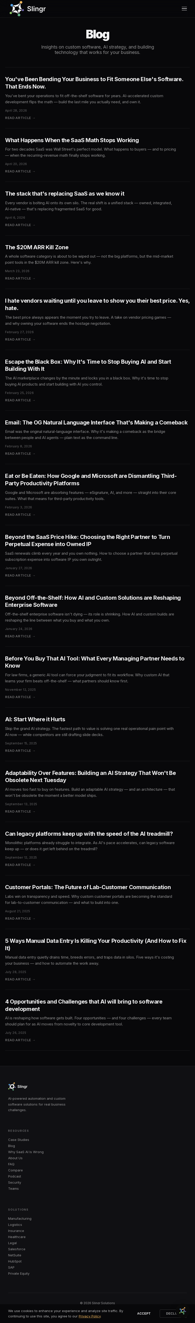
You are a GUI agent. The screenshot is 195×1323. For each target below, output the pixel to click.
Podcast (14, 1176)
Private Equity (18, 1273)
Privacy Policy (90, 1316)
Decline (173, 1313)
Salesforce (16, 1249)
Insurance (16, 1231)
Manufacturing (19, 1218)
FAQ (11, 1164)
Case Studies (18, 1140)
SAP (11, 1267)
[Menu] (184, 9)
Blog (11, 1146)
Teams (13, 1188)
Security (14, 1182)
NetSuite (14, 1255)
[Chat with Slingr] (183, 1311)
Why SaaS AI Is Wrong (26, 1152)
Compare (15, 1170)
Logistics (15, 1225)
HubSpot (15, 1261)
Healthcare (17, 1237)
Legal (12, 1243)
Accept (144, 1313)
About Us (15, 1158)
